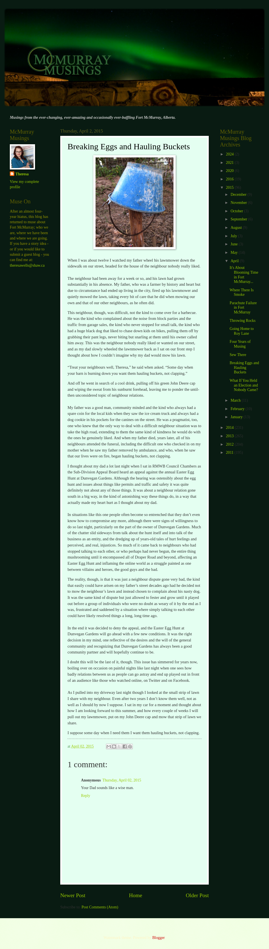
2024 (230, 154)
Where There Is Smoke (241, 292)
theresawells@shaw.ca (27, 265)
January (237, 417)
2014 (230, 427)
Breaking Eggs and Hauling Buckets (244, 367)
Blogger (158, 938)
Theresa (22, 174)
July (234, 236)
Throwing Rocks (242, 320)
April (235, 261)
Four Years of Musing (240, 343)
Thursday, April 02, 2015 (122, 780)
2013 (230, 436)
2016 (230, 179)
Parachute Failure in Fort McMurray (243, 307)
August (237, 227)
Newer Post (72, 895)
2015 (230, 187)
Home (135, 895)
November (239, 203)
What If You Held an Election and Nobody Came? (243, 385)
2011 (230, 452)
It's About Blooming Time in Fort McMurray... (243, 275)
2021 (230, 163)
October (237, 211)
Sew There (237, 355)
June (235, 244)
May (235, 252)
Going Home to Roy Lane (241, 331)
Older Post (197, 895)
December (239, 194)
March (236, 400)
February (238, 409)
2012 (230, 444)
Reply (85, 796)
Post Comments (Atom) (100, 907)
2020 (230, 171)
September (239, 219)
